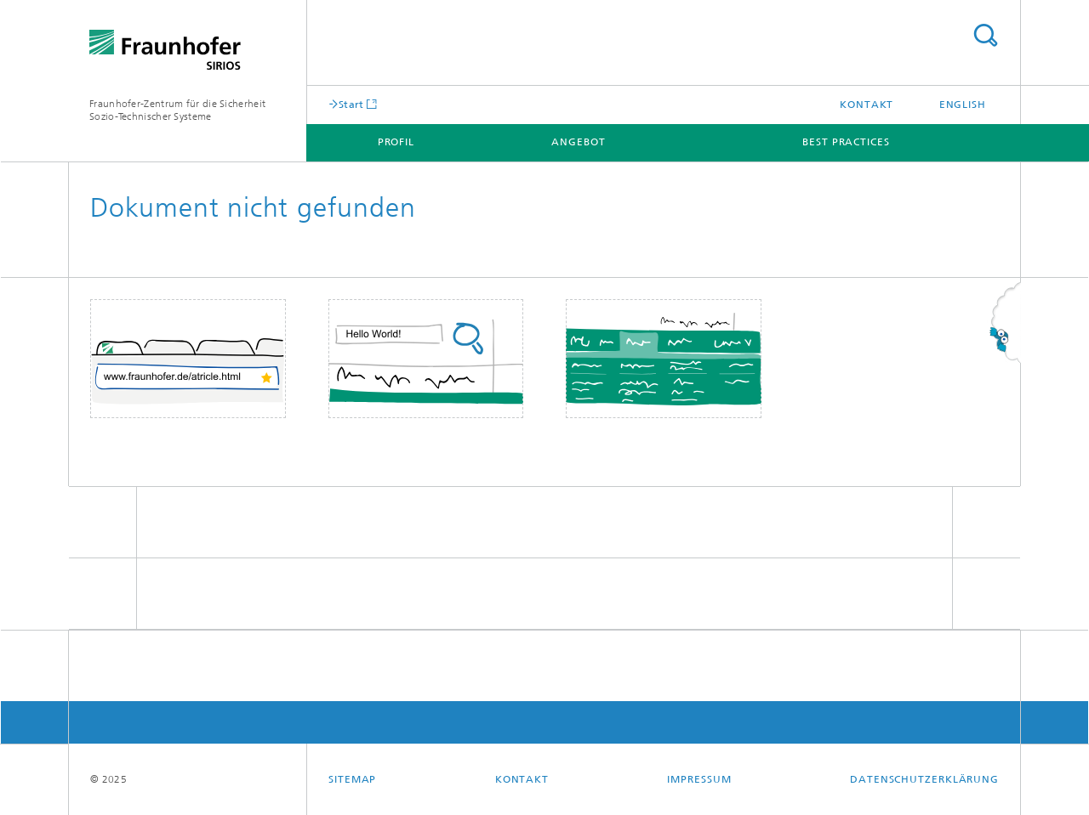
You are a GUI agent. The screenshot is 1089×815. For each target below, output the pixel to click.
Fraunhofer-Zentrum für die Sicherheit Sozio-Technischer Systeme (177, 110)
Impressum (699, 779)
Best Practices (846, 142)
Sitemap (352, 779)
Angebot (578, 142)
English (962, 104)
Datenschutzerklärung (924, 779)
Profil (396, 142)
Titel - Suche (985, 35)
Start (351, 104)
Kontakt (866, 104)
